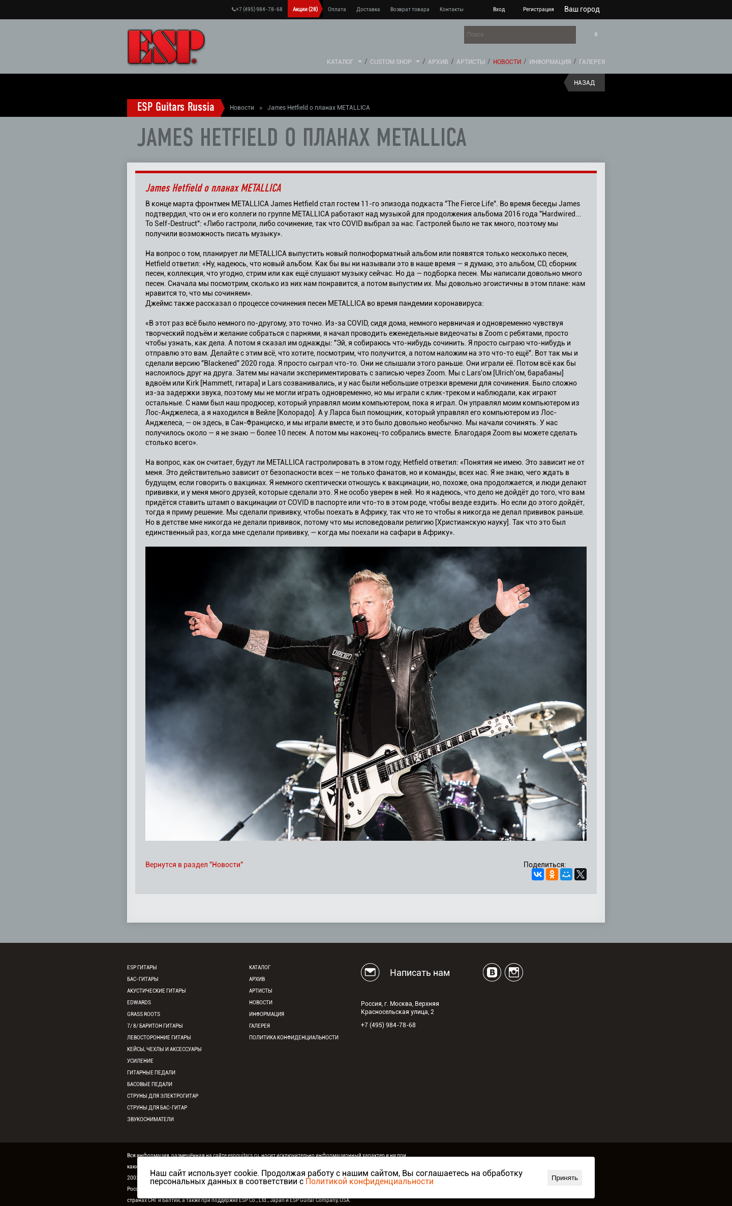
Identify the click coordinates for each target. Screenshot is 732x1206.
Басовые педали (149, 1084)
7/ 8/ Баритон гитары (155, 1026)
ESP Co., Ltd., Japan (262, 1200)
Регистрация (538, 9)
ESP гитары (142, 967)
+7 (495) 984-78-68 (257, 9)
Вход (499, 9)
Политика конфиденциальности (294, 1037)
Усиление (140, 1061)
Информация (550, 62)
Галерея (592, 62)
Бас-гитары (143, 979)
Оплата (337, 9)
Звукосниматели (150, 1119)
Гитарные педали (151, 1072)
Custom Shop (391, 62)
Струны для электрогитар (162, 1096)
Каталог (340, 62)
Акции (305, 9)
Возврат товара (410, 9)
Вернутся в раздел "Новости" (194, 865)
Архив (438, 62)
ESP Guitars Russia (176, 107)
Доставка (368, 9)
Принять (565, 1178)
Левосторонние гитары (159, 1037)
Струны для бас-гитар (157, 1107)
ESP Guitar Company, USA (319, 1200)
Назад (584, 82)
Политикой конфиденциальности (370, 1181)
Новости (507, 62)
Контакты (452, 9)
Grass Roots (143, 1014)
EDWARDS (139, 1002)
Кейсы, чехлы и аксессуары (164, 1049)
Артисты (470, 62)
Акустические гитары (156, 991)
